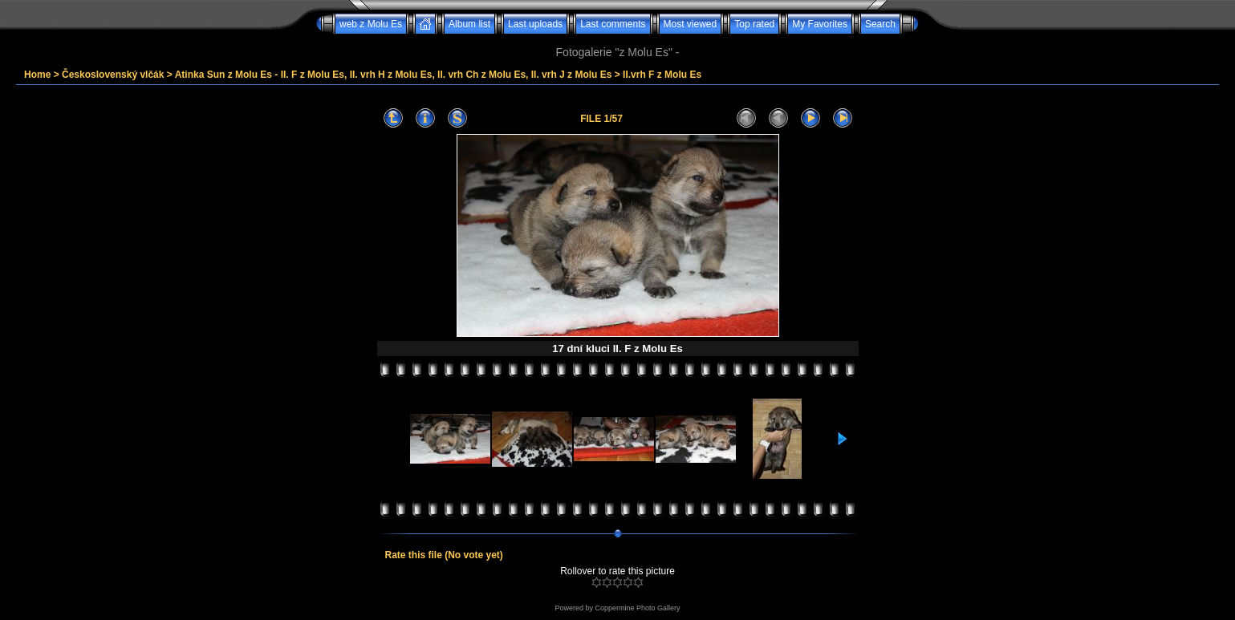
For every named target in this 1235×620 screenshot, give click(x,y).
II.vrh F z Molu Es (662, 74)
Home (37, 74)
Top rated (754, 24)
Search (880, 24)
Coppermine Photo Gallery (637, 608)
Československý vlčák (113, 74)
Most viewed (690, 24)
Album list (469, 24)
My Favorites (819, 24)
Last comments (612, 24)
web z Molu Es (370, 24)
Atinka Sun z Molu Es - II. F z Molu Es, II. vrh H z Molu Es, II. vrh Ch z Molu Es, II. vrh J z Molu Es (393, 74)
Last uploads (535, 24)
